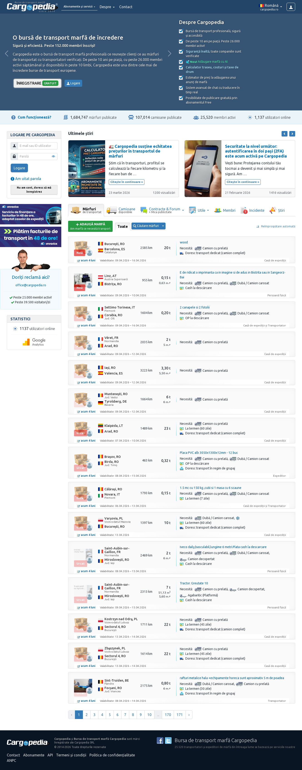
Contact (135, 7)
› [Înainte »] (189, 715)
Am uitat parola (26, 179)
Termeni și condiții (71, 755)
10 (149, 715)
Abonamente (33, 755)
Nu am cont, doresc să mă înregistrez (34, 189)
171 (180, 715)
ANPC (11, 760)
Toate (122, 226)
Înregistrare (38, 83)
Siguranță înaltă (197, 51)
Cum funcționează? (34, 117)
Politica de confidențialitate (112, 755)
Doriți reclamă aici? (31, 277)
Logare (73, 83)
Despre (116, 7)
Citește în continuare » (126, 181)
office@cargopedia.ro (30, 285)
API (50, 755)
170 (168, 715)
